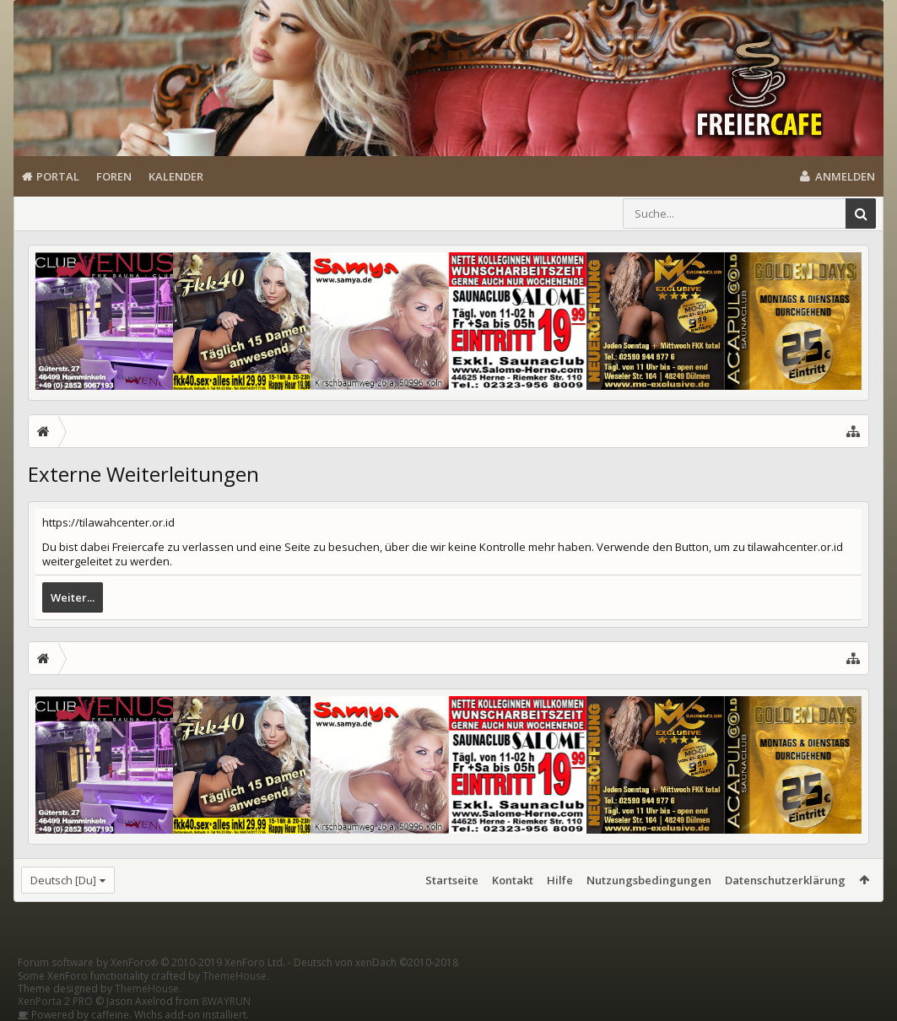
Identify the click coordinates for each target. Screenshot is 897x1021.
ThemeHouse (235, 976)
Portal (57, 176)
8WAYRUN (226, 1001)
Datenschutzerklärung (785, 880)
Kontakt (512, 880)
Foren (114, 176)
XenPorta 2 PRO (55, 1001)
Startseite (451, 880)
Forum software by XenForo (151, 962)
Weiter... (73, 597)
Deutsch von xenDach (376, 962)
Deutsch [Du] (63, 880)
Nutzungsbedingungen (648, 880)
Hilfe (560, 880)
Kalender (176, 176)
